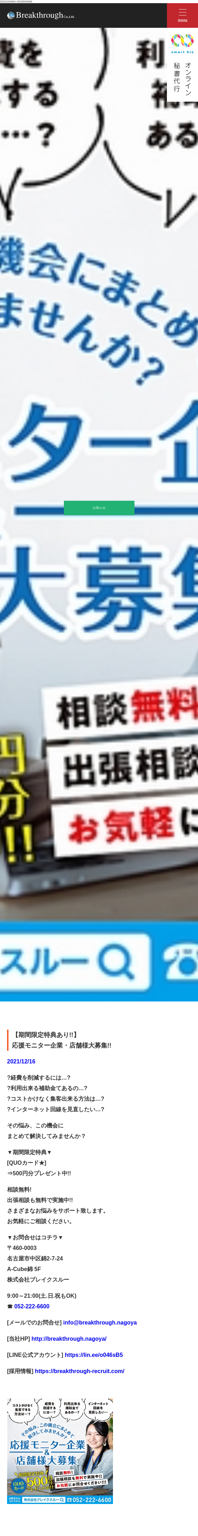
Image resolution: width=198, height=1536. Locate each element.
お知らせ (99, 508)
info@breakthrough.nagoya (99, 1323)
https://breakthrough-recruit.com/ (79, 1371)
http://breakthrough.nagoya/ (68, 1339)
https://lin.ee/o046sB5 (93, 1355)
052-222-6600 (31, 1306)
